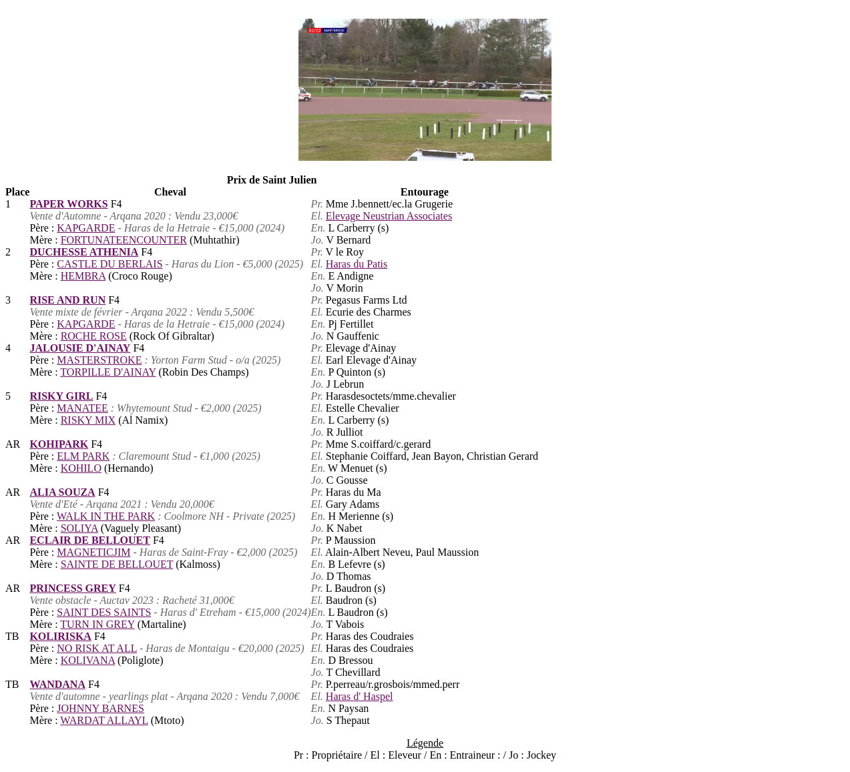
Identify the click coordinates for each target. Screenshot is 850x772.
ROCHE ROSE (94, 336)
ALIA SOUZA (62, 492)
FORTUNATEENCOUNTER (124, 240)
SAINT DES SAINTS (104, 612)
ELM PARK (83, 456)
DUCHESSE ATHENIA (83, 252)
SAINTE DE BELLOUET (117, 564)
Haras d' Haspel (359, 696)
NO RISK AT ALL (97, 648)
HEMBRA (83, 276)
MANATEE (82, 408)
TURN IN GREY (97, 624)
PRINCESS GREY (72, 588)
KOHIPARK (58, 444)
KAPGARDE (86, 228)
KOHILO (81, 468)
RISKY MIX (88, 420)
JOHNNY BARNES (100, 708)
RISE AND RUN (67, 300)
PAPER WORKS (68, 204)
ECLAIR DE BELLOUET (89, 540)
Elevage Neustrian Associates (389, 216)
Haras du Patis (356, 264)
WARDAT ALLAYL (104, 720)
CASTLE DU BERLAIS (109, 264)
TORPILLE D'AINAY (108, 372)
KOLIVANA (88, 660)
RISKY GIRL (61, 396)
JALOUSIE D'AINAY (79, 348)
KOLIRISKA (60, 636)
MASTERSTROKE (99, 360)
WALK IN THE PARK (106, 516)
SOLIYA (79, 528)
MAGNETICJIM (93, 552)
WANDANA (57, 684)
